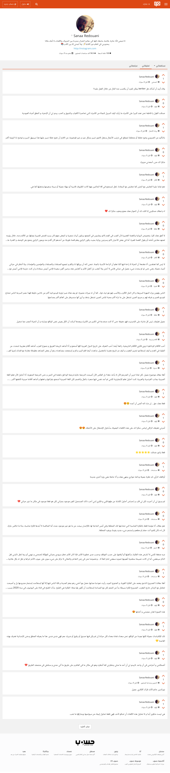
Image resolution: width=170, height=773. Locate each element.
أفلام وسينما (154, 339)
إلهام (156, 106)
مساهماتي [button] (159, 66)
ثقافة (156, 229)
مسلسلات (154, 470)
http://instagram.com (85, 49)
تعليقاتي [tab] (145, 66)
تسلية (156, 368)
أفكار (156, 180)
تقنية (156, 286)
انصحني (155, 82)
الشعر (156, 548)
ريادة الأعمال (153, 131)
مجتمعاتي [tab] (133, 66)
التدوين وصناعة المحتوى (149, 683)
